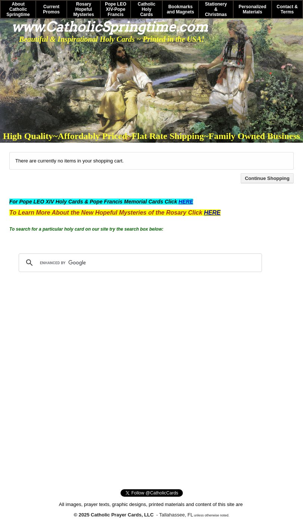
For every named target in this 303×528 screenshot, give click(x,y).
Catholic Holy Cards (146, 9)
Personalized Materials (252, 9)
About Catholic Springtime (18, 9)
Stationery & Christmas (216, 9)
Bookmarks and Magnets (180, 9)
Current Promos (51, 9)
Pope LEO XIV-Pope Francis (115, 9)
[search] (139, 262)
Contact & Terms (287, 9)
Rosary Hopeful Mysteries (83, 9)
